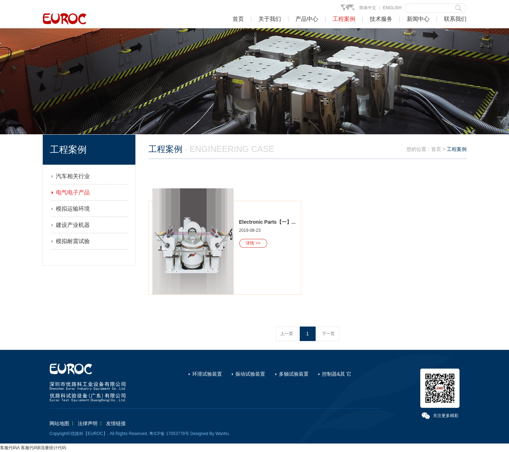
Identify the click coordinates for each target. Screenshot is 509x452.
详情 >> (253, 243)
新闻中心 (418, 19)
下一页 (328, 333)
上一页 (286, 333)
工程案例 (344, 19)
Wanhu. (223, 433)
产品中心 (307, 19)
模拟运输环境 (73, 209)
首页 (238, 19)
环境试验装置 (207, 374)
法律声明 (88, 423)
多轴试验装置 (294, 374)
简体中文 (367, 7)
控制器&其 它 (336, 374)
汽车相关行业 (73, 176)
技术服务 (381, 19)
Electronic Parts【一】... (267, 222)
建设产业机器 (73, 225)
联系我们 (455, 19)
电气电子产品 (73, 192)
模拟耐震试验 (73, 241)
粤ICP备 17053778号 (169, 433)
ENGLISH (392, 7)
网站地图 (59, 423)
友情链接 (116, 423)
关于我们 (269, 19)
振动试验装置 (250, 374)
